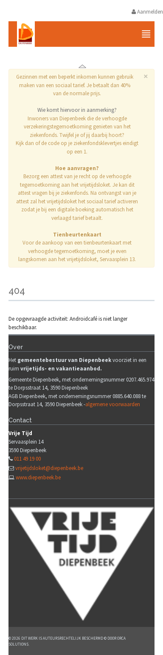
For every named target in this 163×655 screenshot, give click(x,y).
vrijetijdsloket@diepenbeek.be (49, 468)
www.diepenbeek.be (38, 477)
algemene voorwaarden (112, 404)
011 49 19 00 (27, 458)
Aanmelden (147, 11)
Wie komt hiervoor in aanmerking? (77, 110)
